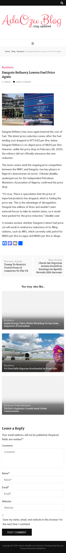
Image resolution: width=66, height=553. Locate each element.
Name (6, 473)
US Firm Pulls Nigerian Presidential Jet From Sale (30, 368)
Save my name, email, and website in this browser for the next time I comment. (33, 521)
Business (8, 67)
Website (6, 501)
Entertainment (23, 405)
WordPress (41, 548)
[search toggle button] (62, 3)
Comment (7, 445)
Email (5, 487)
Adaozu (7, 81)
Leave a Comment (23, 81)
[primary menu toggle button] (33, 43)
